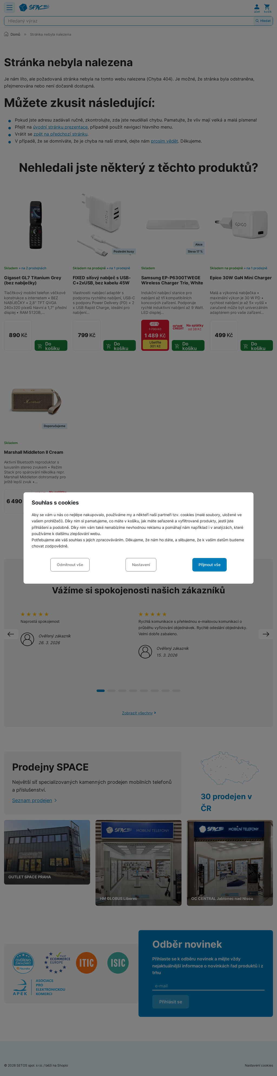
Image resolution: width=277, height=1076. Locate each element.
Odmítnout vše (70, 564)
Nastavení (141, 564)
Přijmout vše (209, 564)
